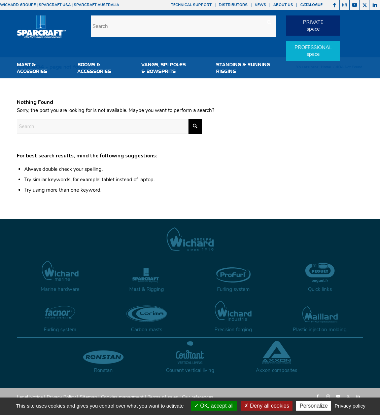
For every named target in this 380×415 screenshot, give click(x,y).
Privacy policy (350, 406)
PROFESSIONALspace (313, 51)
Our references (197, 397)
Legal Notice (30, 397)
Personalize (314, 406)
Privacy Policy (61, 397)
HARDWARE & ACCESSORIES (36, 85)
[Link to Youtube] (354, 5)
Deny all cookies (266, 406)
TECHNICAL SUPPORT (191, 4)
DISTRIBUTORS (233, 4)
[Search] (183, 26)
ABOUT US (283, 4)
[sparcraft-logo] (41, 30)
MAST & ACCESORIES (32, 68)
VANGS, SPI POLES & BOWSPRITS (163, 68)
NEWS (260, 4)
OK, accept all (214, 406)
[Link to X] (365, 5)
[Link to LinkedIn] (375, 5)
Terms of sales (163, 397)
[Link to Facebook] (334, 5)
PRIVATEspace (313, 25)
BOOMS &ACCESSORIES (94, 68)
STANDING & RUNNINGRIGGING (243, 68)
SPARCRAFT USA (55, 4)
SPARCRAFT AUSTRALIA (96, 4)
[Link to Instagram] (344, 5)
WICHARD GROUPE (18, 4)
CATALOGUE (311, 4)
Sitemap (88, 397)
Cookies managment (122, 397)
